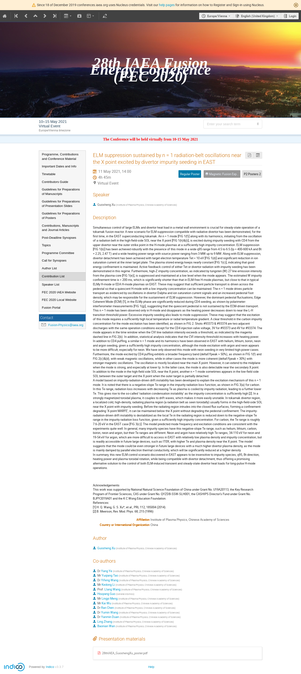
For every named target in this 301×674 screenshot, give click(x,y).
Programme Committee (58, 253)
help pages (167, 5)
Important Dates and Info (59, 166)
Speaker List (50, 284)
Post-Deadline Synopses (59, 237)
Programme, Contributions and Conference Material (60, 157)
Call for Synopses (54, 260)
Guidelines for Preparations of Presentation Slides (61, 204)
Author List (49, 268)
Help (151, 667)
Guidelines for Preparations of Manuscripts (61, 192)
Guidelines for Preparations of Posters (61, 216)
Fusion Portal (51, 307)
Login (292, 16)
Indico (50, 667)
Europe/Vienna (217, 16)
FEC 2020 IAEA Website (59, 292)
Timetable (48, 174)
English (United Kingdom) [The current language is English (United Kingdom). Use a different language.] (258, 16)
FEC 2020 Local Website (59, 300)
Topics (46, 245)
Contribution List (53, 276)
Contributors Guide (55, 182)
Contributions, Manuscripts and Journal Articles (60, 228)
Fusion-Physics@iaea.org (65, 325)
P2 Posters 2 (252, 174)
